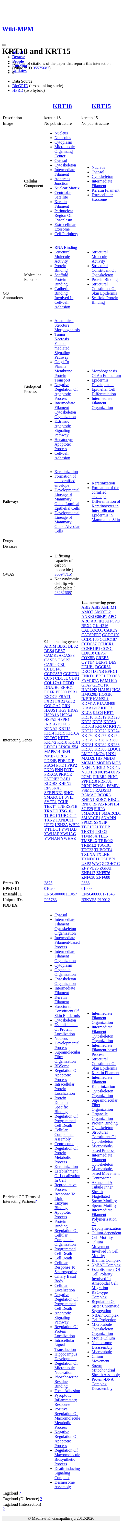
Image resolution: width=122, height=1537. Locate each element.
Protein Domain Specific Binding (61, 1105)
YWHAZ (68, 838)
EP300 (61, 692)
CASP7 (64, 660)
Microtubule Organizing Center (64, 151)
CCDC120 (110, 635)
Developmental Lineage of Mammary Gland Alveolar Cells (67, 522)
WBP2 (74, 825)
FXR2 (60, 701)
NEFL (66, 751)
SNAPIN (108, 818)
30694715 (62, 574)
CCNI (49, 678)
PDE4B (50, 760)
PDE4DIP (66, 760)
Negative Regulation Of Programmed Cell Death (66, 1301)
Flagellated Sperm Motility (104, 1198)
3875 (48, 883)
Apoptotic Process (62, 1214)
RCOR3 (51, 783)
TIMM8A (89, 836)
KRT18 (62, 106)
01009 (86, 888)
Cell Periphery (66, 234)
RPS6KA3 (53, 788)
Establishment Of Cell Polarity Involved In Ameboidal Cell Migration (106, 1278)
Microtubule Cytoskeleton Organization (102, 1329)
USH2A (61, 825)
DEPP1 (102, 662)
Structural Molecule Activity (62, 256)
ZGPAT (106, 868)
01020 (49, 888)
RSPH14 (112, 804)
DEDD (68, 683)
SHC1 (69, 792)
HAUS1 (51, 710)
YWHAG (68, 834)
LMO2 (87, 754)
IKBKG (50, 724)
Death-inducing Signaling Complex (67, 1473)
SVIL (68, 797)
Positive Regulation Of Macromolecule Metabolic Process (67, 1418)
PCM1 (86, 776)
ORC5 (61, 756)
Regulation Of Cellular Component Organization (66, 1237)
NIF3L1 (99, 767)
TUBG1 (51, 815)
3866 (85, 883)
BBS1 (62, 646)
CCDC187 (108, 639)
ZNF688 (103, 877)
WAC (96, 863)
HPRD (17, 90)
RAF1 (65, 779)
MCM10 (88, 763)
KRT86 (100, 749)
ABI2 (86, 607)
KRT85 (87, 749)
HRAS (73, 710)
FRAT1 (64, 696)
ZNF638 (88, 877)
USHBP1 (108, 859)
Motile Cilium (103, 1338)
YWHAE (52, 834)
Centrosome (64, 1144)
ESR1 (72, 692)
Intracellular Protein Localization (64, 1088)
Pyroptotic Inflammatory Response (65, 1400)
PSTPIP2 (51, 779)
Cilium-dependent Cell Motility (106, 1235)
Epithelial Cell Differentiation (104, 391)
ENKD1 (88, 676)
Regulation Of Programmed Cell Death (66, 1121)
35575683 (41, 68)
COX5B (88, 658)
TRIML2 (88, 845)
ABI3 (96, 607)
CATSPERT (91, 635)
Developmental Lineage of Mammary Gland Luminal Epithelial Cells (67, 499)
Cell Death (63, 1258)
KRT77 (100, 735)
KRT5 (60, 733)
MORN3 (103, 763)
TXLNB (102, 854)
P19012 (103, 899)
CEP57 (101, 653)
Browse (18, 57)
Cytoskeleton (65, 165)
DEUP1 (87, 667)
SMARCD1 (54, 797)
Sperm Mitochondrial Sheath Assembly (106, 1370)
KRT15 (101, 106)
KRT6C (50, 738)
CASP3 (68, 655)
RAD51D (103, 790)
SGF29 (87, 808)
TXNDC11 (65, 820)
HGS (62, 710)
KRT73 (100, 731)
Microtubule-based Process (103, 1148)
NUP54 (104, 772)
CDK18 (87, 653)
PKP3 (49, 770)
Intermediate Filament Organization (102, 403)
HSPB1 (63, 719)
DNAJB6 (52, 687)
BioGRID (20, 86)
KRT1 (109, 712)
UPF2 (49, 825)
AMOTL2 (102, 612)
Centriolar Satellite (62, 194)
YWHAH (52, 838)
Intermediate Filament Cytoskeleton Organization (65, 410)
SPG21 (87, 822)
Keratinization (66, 471)
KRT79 (87, 740)
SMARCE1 (90, 818)
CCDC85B (53, 674)
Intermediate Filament (64, 172)
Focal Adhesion (67, 1391)
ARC (85, 621)
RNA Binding (65, 247)
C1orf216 (100, 625)
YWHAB (68, 829)
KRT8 (62, 742)
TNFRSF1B (67, 806)
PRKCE (65, 774)
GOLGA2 (52, 706)
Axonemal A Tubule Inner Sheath (102, 1187)
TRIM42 (105, 841)
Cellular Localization (64, 1287)
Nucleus (61, 133)
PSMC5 (87, 790)
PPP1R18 (89, 781)
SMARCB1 (91, 813)
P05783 (50, 899)
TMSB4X (89, 841)
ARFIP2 (97, 621)
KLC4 (98, 712)
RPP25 (98, 804)
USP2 (86, 863)
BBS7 (60, 651)
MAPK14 (52, 751)
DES (112, 662)
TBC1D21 (89, 827)
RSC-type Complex (100, 1294)
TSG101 (66, 811)
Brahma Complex (106, 1260)
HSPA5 (50, 719)
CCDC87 (89, 644)
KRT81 (74, 742)
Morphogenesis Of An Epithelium (106, 373)
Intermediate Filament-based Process (67, 942)
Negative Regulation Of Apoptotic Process (66, 392)
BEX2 (86, 625)
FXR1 (49, 701)
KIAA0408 (106, 703)
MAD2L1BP (91, 758)
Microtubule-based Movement (106, 1171)
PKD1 (61, 765)
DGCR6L (103, 667)
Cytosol (60, 160)
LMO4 (99, 754)
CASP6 (50, 660)
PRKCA (51, 774)
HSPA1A (51, 715)
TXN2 (49, 820)
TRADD (51, 811)
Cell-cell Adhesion (62, 455)
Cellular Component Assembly (64, 1134)
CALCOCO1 (92, 630)
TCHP (63, 802)
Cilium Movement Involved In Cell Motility (105, 1249)
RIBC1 (101, 799)
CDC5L (61, 678)
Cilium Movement (100, 1358)
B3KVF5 (88, 899)
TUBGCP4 (67, 815)
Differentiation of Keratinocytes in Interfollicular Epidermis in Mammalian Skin (106, 510)
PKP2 (72, 765)
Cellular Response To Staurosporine (65, 1267)
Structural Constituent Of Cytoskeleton (104, 270)
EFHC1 (66, 687)
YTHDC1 (52, 829)
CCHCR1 (71, 674)
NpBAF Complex (106, 1265)
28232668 (62, 592)
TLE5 (103, 836)
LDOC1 (51, 747)
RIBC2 (113, 799)
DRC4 (86, 671)
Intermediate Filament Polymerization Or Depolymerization (106, 1219)
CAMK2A (52, 655)
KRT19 (100, 717)
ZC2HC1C (111, 863)
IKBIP (86, 699)
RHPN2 (64, 783)
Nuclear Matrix (67, 188)
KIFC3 (64, 724)
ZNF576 (103, 873)
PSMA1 (99, 786)
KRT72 (50, 742)
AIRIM (50, 646)
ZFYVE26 (90, 868)
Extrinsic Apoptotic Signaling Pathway (62, 428)
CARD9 (110, 630)
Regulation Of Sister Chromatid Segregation (105, 1306)
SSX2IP (100, 822)
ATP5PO (112, 621)
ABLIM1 (109, 607)
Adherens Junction (62, 181)
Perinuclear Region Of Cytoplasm (63, 215)
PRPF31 (105, 781)
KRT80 (111, 740)
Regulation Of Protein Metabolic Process (66, 1155)
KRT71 (64, 738)
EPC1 (100, 676)
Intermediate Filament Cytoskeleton (102, 1159)
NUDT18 (89, 772)
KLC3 (86, 712)
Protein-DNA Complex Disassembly (103, 1384)
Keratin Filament (61, 204)
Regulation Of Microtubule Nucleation (66, 1368)
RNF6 (86, 804)
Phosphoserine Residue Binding (66, 1381)
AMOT (87, 612)
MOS (116, 763)
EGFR (49, 692)
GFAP (86, 685)
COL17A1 (53, 683)
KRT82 (100, 744)
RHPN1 (87, 799)
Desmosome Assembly (64, 1484)
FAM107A (90, 680)
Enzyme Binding (61, 1205)
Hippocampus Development (65, 1356)
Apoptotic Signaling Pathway (62, 1317)
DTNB (98, 671)
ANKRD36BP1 (94, 616)
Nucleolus (62, 137)
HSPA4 (66, 715)
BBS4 (49, 651)
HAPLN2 (89, 690)
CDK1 (74, 678)
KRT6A (72, 733)
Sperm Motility (104, 1205)
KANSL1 (100, 699)
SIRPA (99, 808)
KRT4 (49, 733)
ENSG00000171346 (98, 894)
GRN (66, 706)
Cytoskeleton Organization (65, 981)
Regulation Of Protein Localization (66, 1331)
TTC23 (87, 850)
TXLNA (88, 854)
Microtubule (102, 1352)
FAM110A (108, 680)
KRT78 (113, 735)
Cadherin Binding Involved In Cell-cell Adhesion (63, 297)
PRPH (86, 786)
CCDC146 (53, 669)
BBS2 (73, 646)
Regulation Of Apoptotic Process (66, 1075)
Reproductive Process (65, 1187)
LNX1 (111, 754)
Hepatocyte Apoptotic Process (63, 444)
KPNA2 (51, 728)
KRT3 (86, 722)
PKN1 (112, 776)
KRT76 (87, 735)
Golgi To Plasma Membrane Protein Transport (63, 371)
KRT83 (113, 744)
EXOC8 (51, 696)
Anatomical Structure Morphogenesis (67, 325)
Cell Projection (104, 1320)
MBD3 (109, 758)
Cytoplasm (63, 142)
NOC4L (113, 767)
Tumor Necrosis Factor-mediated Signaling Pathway (62, 345)
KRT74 (113, 731)
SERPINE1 (53, 792)
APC (112, 616)
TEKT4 (50, 806)
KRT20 (113, 717)
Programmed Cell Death (65, 1251)
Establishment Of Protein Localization (66, 1029)
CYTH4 (88, 662)
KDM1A (88, 703)
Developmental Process (67, 1045)
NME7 (50, 756)
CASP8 (50, 664)
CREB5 (102, 658)
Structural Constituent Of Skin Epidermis (104, 288)
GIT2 (70, 701)
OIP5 (115, 772)
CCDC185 (90, 639)
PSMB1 (113, 786)
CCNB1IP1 (90, 648)
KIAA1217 (90, 708)
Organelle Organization (65, 972)
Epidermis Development (103, 382)
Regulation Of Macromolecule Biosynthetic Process (67, 1457)
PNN (59, 770)
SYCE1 (50, 802)
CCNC (107, 648)
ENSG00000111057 (60, 894)
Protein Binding (61, 268)
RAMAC (88, 795)
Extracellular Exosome (65, 226)
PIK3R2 (99, 776)
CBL (61, 664)
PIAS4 (49, 765)
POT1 (69, 770)
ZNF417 (88, 873)
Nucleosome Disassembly (102, 1345)
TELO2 (101, 831)
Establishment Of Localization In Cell (67, 1175)
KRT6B (87, 726)
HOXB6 (105, 694)
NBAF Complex (105, 1315)
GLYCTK (100, 685)
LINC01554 (68, 747)
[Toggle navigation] (4, 45)
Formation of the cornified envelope (65, 481)
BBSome (61, 1066)
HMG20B (89, 694)
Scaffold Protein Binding (61, 279)
